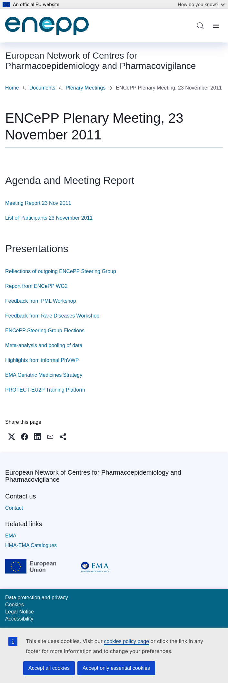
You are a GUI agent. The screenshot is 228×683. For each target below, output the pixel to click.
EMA (10, 535)
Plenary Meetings (33, 87)
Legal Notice (19, 611)
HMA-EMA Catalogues (31, 544)
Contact (14, 507)
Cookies (14, 604)
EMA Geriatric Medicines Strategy (43, 374)
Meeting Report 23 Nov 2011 (38, 202)
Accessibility (19, 618)
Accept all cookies (49, 668)
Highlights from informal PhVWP (42, 359)
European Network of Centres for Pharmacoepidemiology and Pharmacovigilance (93, 475)
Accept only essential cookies (116, 668)
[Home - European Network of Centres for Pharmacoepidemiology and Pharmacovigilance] (47, 26)
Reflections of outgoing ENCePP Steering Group (60, 270)
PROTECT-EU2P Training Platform (45, 389)
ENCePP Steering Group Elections (44, 330)
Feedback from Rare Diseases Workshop (52, 315)
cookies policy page (126, 641)
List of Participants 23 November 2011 (49, 217)
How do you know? (201, 4)
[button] (11, 436)
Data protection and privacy (36, 597)
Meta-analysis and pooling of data (43, 344)
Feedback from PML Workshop (40, 300)
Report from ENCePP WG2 (36, 285)
